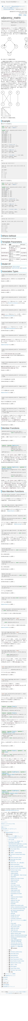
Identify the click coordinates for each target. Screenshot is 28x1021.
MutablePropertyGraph (6, 268)
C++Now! (5, 979)
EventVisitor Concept (15, 891)
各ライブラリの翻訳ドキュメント (15, 836)
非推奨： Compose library (16, 852)
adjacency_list (14, 898)
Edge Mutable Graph (15, 890)
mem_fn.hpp (11, 839)
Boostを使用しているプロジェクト (9, 828)
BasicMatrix (13, 876)
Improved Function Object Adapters (18, 868)
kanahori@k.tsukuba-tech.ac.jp (12, 810)
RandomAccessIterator (13, 303)
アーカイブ (5, 830)
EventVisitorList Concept (16, 893)
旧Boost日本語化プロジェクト (12, 832)
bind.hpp (12, 850)
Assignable (24, 268)
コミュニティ (4, 822)
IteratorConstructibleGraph (7, 462)
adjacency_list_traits (15, 900)
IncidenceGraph (4, 330)
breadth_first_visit (15, 916)
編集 (24, 15)
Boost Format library (15, 864)
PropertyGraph (4, 424)
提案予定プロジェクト (11, 975)
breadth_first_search (15, 915)
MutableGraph (4, 440)
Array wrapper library (15, 848)
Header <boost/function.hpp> (17, 866)
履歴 (20, 15)
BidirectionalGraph (15, 880)
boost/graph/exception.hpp (16, 944)
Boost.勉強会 (6, 984)
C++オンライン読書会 (10, 973)
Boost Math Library (15, 953)
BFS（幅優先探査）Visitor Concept (18, 875)
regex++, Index (14, 964)
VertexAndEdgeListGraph (6, 266)
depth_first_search (15, 928)
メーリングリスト (5, 825)
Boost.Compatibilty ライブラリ (15, 837)
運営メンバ (3, 827)
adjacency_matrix (15, 902)
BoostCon (5, 977)
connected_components (16, 918)
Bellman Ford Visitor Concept (17, 878)
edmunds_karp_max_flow (16, 943)
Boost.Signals (14, 966)
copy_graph (13, 923)
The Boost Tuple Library (16, 970)
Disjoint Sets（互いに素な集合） (18, 862)
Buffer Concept (14, 881)
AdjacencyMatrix (16, 266)
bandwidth (13, 903)
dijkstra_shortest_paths (16, 933)
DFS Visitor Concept (15, 885)
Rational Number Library (16, 962)
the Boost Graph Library (16, 870)
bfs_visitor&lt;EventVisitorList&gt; (18, 908)
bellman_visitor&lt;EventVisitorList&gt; (19, 907)
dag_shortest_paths (15, 926)
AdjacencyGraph (5, 344)
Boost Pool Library (15, 957)
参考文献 (13, 913)
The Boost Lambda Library (16, 951)
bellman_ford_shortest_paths (17, 905)
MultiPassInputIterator (9, 315)
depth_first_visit (14, 930)
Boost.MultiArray (14, 955)
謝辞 (12, 895)
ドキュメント (6, 981)
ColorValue (13, 883)
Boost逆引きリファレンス (9, 986)
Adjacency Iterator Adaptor (16, 896)
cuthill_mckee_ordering (16, 925)
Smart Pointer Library (15, 968)
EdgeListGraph (4, 317)
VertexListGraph (4, 305)
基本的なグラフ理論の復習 (17, 946)
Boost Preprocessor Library (16, 959)
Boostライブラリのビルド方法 (8, 823)
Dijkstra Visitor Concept (16, 886)
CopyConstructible (15, 268)
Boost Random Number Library (17, 961)
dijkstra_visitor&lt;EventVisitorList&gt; (19, 935)
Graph (2, 281)
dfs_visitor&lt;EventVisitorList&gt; (18, 931)
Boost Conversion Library (16, 857)
